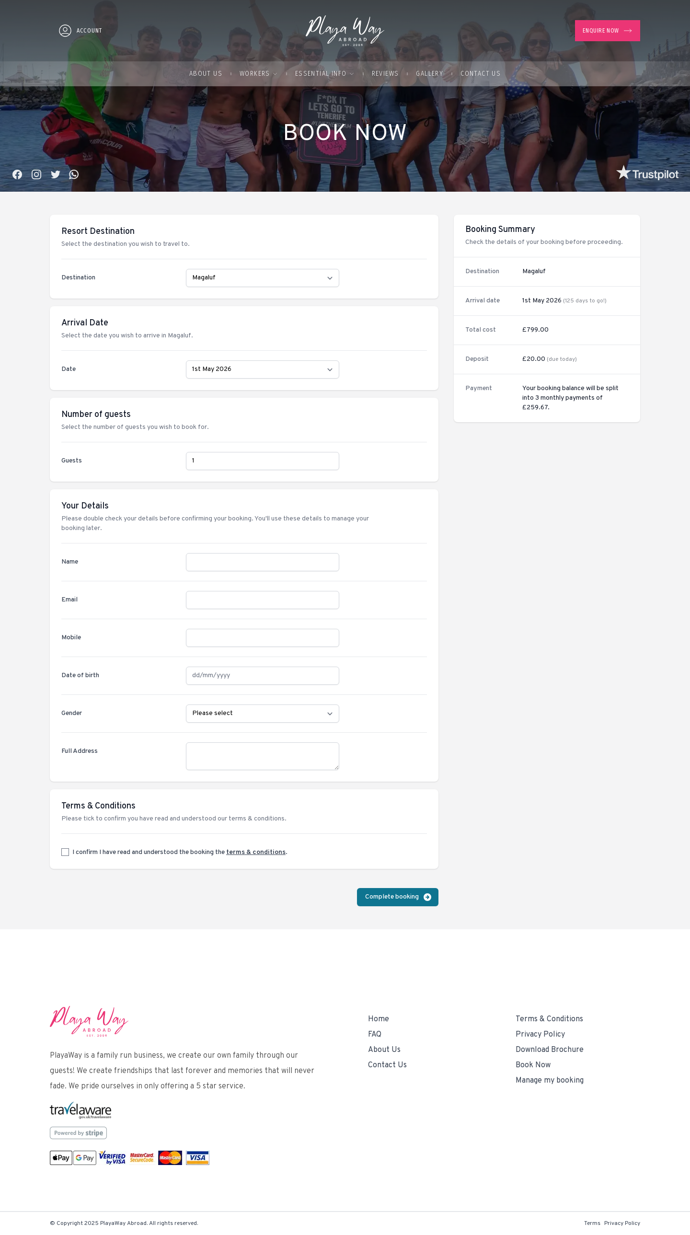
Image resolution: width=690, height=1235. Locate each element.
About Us (205, 73)
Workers (259, 73)
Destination (78, 278)
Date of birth (80, 675)
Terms (592, 1223)
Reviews (385, 73)
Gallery (429, 73)
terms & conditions (256, 852)
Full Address (79, 751)
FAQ (374, 1034)
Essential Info (325, 73)
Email (69, 600)
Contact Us (480, 73)
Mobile (71, 638)
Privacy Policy (540, 1034)
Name (69, 562)
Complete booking (398, 897)
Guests (71, 461)
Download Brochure (550, 1050)
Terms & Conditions (549, 1019)
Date (68, 369)
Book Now (533, 1065)
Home (378, 1019)
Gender (71, 713)
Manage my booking (550, 1080)
